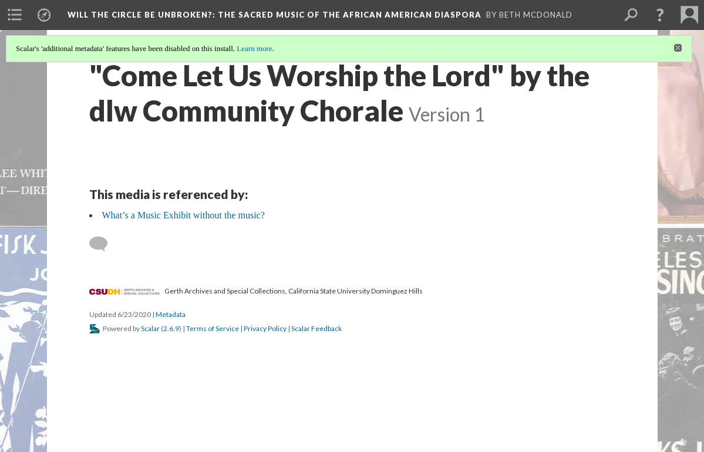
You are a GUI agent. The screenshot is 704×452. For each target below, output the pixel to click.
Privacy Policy (265, 328)
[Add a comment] (103, 244)
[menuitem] (14, 14)
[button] (660, 14)
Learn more (254, 48)
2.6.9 (171, 328)
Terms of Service (212, 328)
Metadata (171, 314)
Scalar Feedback (316, 328)
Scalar (150, 328)
